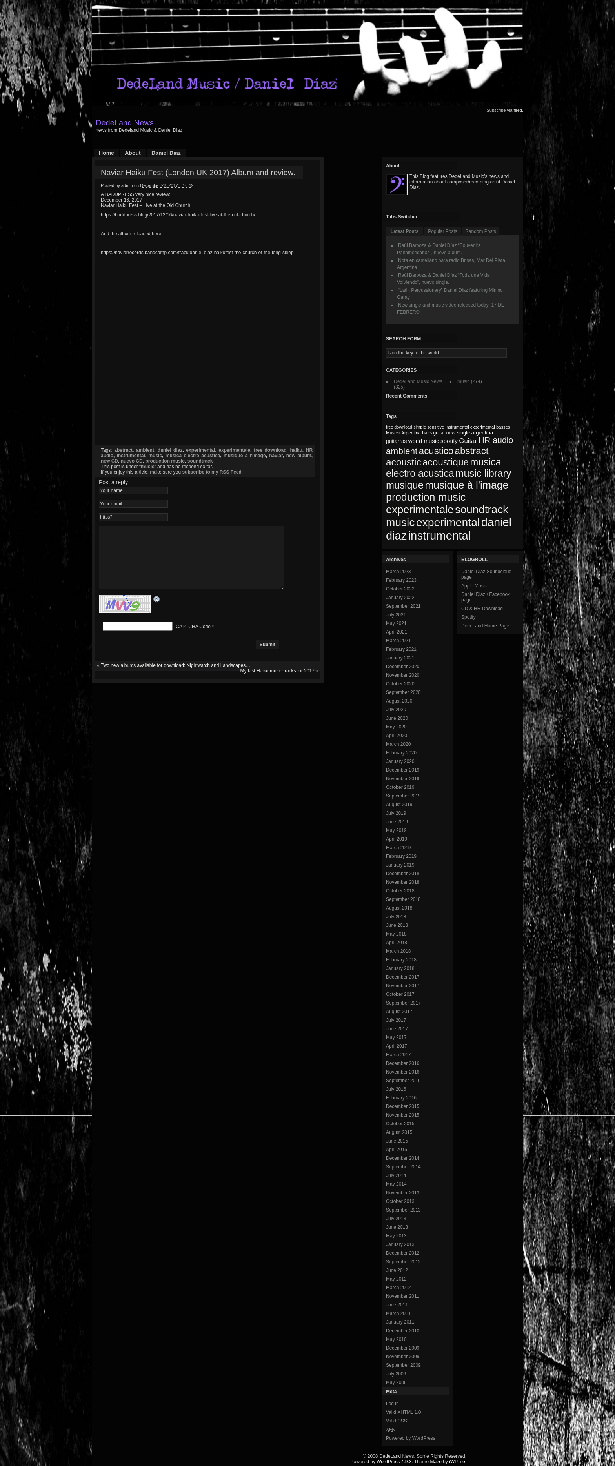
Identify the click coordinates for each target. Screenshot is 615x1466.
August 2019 (399, 804)
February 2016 (401, 1098)
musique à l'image (245, 455)
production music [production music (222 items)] (426, 497)
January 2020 (400, 761)
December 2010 (402, 1330)
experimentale (234, 450)
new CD (109, 461)
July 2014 (396, 1175)
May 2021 (396, 623)
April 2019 (396, 839)
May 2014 (396, 1184)
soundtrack (200, 461)
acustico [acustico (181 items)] (436, 450)
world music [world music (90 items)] (423, 441)
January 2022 (400, 597)
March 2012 (398, 1287)
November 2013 (402, 1192)
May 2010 (396, 1339)
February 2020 (401, 753)
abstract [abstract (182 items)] (472, 450)
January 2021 (400, 658)
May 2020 (396, 727)
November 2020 (402, 675)
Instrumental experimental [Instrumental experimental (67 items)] (470, 427)
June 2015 (397, 1141)
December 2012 (402, 1253)
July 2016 (396, 1089)
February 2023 (401, 580)
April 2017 (396, 1046)
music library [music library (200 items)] (483, 473)
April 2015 (396, 1149)
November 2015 (402, 1115)
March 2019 (398, 847)
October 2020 (400, 684)
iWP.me (457, 1461)
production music (165, 461)
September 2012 (403, 1261)
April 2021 (396, 632)
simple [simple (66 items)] (419, 427)
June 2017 (397, 1029)
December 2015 (402, 1106)
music (155, 455)
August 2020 (399, 701)
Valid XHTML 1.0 (403, 1412)
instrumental (131, 455)
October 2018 (400, 891)
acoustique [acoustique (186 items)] (445, 462)
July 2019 (396, 813)
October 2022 (400, 589)
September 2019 (403, 796)
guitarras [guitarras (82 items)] (396, 441)
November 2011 (402, 1296)
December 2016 (402, 1063)
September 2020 (403, 692)
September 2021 (403, 606)
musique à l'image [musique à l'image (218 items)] (466, 485)
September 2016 (403, 1080)
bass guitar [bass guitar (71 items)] (433, 433)
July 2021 (396, 615)
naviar (276, 455)
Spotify (468, 617)
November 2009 (402, 1356)
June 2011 (397, 1305)
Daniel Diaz (166, 153)
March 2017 (398, 1054)
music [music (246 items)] (400, 522)
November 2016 (402, 1072)
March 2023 (398, 571)
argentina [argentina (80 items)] (482, 433)
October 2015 (400, 1123)
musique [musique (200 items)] (405, 485)
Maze (436, 1461)
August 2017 (399, 1011)
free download (270, 450)
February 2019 (401, 856)
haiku (296, 450)
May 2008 (396, 1382)
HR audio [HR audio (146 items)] (495, 440)
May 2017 (396, 1037)
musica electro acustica (193, 455)
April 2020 (396, 735)
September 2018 (403, 899)
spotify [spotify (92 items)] (449, 441)
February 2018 (401, 960)
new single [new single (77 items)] (458, 433)
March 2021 (398, 640)
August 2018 (399, 908)
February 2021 (401, 649)
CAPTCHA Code (193, 638)
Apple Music (474, 586)
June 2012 (397, 1270)
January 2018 (400, 968)
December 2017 (402, 977)
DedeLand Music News (418, 381)
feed (518, 110)
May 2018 (396, 934)
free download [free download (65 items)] (399, 427)
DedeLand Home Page (485, 626)
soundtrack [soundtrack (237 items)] (481, 509)
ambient (145, 450)
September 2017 (403, 1003)
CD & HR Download (482, 608)
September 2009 (403, 1365)
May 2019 (396, 830)
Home (106, 153)
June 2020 (397, 718)
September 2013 (403, 1210)
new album (298, 455)
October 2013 (400, 1201)
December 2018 (402, 873)
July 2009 (396, 1374)
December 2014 (402, 1158)
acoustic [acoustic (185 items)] (403, 462)
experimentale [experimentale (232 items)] (420, 509)
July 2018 (396, 916)
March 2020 (398, 744)
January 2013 (400, 1244)
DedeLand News (125, 122)
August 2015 (399, 1132)
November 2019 (402, 778)
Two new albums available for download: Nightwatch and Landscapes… (176, 677)
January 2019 (400, 865)
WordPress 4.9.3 (394, 1461)
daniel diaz (170, 450)
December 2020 (402, 666)
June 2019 (397, 822)
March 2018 (398, 951)
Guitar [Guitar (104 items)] (468, 441)
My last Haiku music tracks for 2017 (277, 682)
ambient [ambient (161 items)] (401, 451)
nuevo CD (132, 461)
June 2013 (397, 1227)
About (132, 153)
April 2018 (396, 942)
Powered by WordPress (410, 1438)
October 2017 (400, 994)
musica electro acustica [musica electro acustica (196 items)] (443, 467)
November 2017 (402, 985)
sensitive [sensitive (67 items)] (435, 427)
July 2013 (396, 1218)
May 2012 (396, 1279)
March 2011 (398, 1313)
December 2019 (402, 770)
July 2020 (396, 709)
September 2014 (403, 1167)
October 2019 (400, 787)
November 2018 (402, 882)
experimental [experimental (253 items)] (448, 522)
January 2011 (400, 1322)
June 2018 (397, 925)
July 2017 (396, 1020)
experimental (200, 450)
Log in (392, 1403)
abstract (123, 450)
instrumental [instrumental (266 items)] (439, 535)
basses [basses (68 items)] (503, 427)
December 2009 (402, 1348)
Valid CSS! (397, 1421)
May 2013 (396, 1236)
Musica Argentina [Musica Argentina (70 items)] (403, 433)
